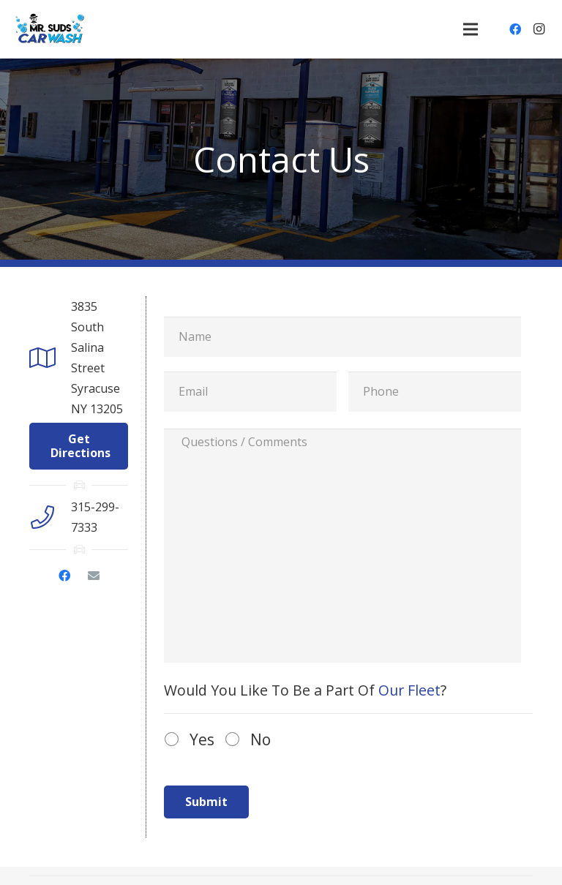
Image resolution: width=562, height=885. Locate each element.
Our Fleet (409, 690)
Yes (202, 739)
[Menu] (470, 29)
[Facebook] (515, 29)
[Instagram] (538, 29)
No (260, 739)
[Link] (50, 29)
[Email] (93, 575)
